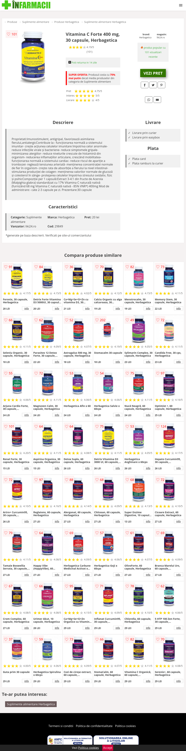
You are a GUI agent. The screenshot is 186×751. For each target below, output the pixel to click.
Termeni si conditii (60, 726)
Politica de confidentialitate (94, 726)
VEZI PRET (153, 73)
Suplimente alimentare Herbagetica (105, 22)
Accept (107, 748)
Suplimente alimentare (35, 22)
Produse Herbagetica (66, 22)
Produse (12, 22)
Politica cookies (125, 726)
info (26, 308)
